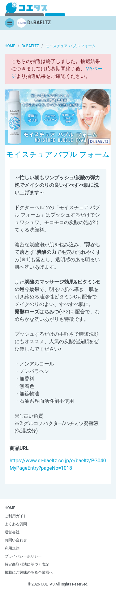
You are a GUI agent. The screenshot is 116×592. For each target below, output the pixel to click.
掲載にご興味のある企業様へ (29, 572)
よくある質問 (16, 524)
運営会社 (12, 532)
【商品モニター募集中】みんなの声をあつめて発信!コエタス (26, 7)
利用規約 (12, 548)
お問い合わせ (16, 540)
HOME (10, 508)
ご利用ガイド (16, 516)
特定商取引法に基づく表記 (27, 564)
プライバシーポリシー (23, 556)
